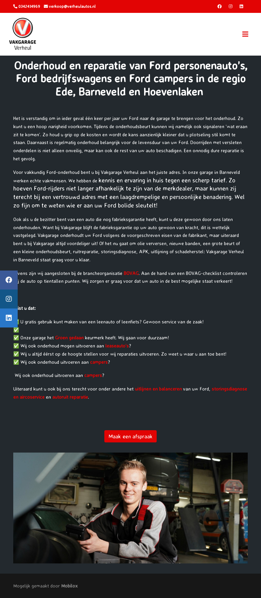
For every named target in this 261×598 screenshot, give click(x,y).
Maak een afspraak (130, 436)
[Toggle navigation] (245, 34)
